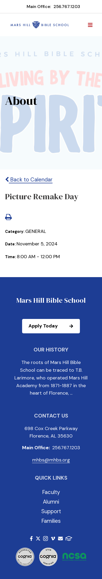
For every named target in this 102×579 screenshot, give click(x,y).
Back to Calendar (28, 179)
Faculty (51, 492)
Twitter (38, 538)
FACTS (69, 538)
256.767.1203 (67, 6)
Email (60, 538)
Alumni (51, 501)
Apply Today (53, 326)
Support (51, 511)
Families (51, 520)
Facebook (31, 538)
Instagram (45, 538)
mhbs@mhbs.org (51, 460)
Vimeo (53, 538)
